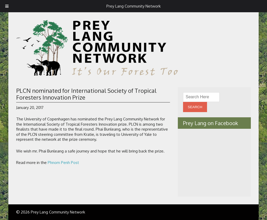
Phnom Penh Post (63, 162)
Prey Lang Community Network (133, 6)
